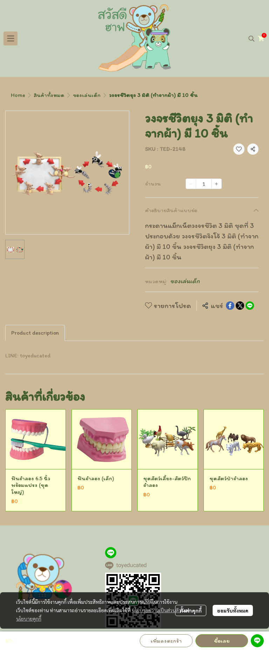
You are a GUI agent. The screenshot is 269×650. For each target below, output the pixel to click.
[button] (251, 38)
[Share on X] (240, 305)
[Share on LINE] (250, 305)
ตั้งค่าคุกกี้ (191, 610)
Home (18, 95)
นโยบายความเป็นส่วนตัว (156, 610)
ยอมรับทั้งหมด (232, 610)
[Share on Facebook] (230, 305)
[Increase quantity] (216, 184)
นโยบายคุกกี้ (28, 618)
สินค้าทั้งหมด (49, 95)
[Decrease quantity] (191, 184)
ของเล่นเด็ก (87, 95)
